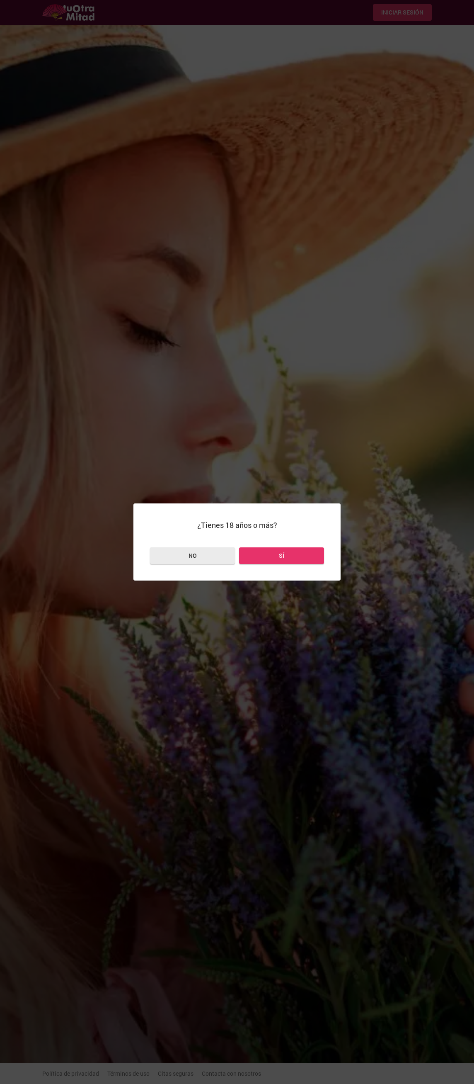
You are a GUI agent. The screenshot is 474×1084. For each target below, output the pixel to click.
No (193, 555)
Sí (281, 555)
